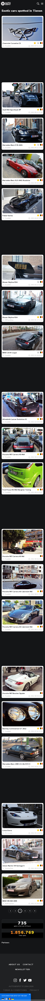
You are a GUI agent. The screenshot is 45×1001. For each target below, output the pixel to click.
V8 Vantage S (19, 866)
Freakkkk (8, 46)
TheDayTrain (9, 868)
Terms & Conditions (15, 990)
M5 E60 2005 (12, 901)
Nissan (5, 282)
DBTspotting (9, 320)
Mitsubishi (6, 419)
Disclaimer (22, 995)
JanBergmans (9, 904)
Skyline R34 (12, 282)
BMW (4, 353)
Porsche (5, 454)
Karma (10, 216)
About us (14, 964)
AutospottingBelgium (12, 183)
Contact (28, 964)
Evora (9, 830)
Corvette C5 (16, 43)
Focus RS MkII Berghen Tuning (19, 490)
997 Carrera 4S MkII (17, 454)
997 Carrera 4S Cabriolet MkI (20, 592)
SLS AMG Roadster (22, 180)
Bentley (5, 729)
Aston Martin (7, 866)
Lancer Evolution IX (19, 419)
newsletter (22, 969)
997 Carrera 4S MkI (16, 556)
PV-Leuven (8, 833)
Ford (4, 490)
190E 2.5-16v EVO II (22, 764)
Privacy (34, 990)
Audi (4, 110)
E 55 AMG (19, 145)
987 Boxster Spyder (17, 693)
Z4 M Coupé (12, 353)
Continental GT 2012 (17, 729)
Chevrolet (6, 43)
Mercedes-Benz (8, 145)
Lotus (4, 830)
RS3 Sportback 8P (14, 110)
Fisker (4, 216)
